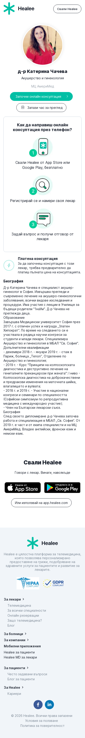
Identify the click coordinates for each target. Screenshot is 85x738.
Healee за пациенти (19, 652)
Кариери (14, 694)
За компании (14, 640)
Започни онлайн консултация (38, 96)
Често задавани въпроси (27, 674)
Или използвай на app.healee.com (41, 503)
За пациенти (14, 668)
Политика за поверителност (42, 726)
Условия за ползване (42, 721)
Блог (11, 625)
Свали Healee (67, 9)
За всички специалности (26, 610)
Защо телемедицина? (24, 620)
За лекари (12, 599)
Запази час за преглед (41, 108)
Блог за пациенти (21, 679)
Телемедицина (19, 605)
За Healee (12, 687)
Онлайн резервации (23, 615)
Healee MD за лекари (20, 657)
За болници (13, 634)
